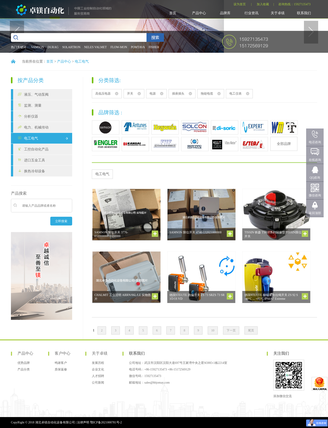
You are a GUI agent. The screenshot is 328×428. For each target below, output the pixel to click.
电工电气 (82, 61)
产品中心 (199, 13)
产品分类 (23, 369)
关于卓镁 (278, 13)
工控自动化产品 (36, 149)
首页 (172, 13)
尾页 (251, 330)
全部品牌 (284, 144)
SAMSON (37, 47)
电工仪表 (235, 93)
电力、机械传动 (36, 127)
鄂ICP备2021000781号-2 (106, 422)
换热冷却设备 (34, 171)
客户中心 (62, 353)
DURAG (53, 47)
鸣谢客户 (61, 363)
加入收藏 (263, 4)
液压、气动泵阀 (36, 94)
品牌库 (225, 13)
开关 (130, 93)
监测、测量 (33, 105)
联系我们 (304, 13)
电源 (153, 93)
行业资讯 (251, 13)
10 (212, 330)
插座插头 (178, 93)
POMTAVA (138, 47)
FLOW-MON (118, 47)
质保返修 (61, 369)
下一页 (231, 330)
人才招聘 (98, 376)
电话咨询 (315, 142)
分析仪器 (31, 116)
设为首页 (240, 4)
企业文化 (98, 369)
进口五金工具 (34, 160)
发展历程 (98, 363)
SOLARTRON (71, 47)
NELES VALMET (95, 47)
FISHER (154, 47)
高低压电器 (103, 93)
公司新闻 (98, 382)
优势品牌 (23, 363)
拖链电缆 (207, 93)
